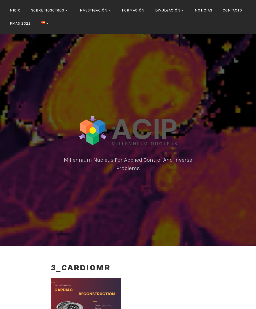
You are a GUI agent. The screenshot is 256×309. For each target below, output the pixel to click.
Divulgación (168, 10)
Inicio (14, 10)
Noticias (203, 10)
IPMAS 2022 (19, 23)
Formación (133, 10)
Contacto (232, 10)
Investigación (93, 10)
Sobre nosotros (47, 10)
